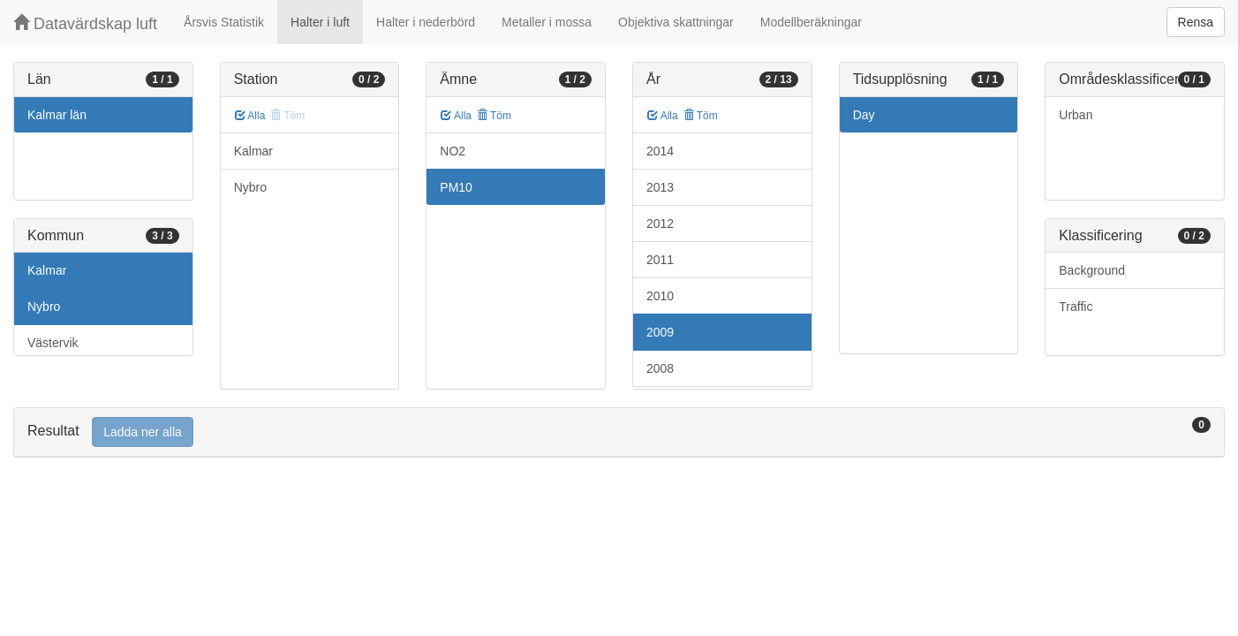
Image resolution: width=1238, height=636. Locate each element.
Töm (494, 116)
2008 (660, 368)
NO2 (452, 151)
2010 (660, 296)
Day (864, 115)
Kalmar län (57, 115)
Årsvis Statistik (224, 22)
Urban (1075, 115)
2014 (660, 151)
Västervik (53, 343)
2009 (660, 332)
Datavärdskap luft (85, 23)
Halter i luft (320, 22)
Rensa (1195, 22)
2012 (660, 223)
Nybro (43, 306)
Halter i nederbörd (425, 22)
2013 (660, 187)
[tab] (619, 432)
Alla (250, 116)
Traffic (1075, 306)
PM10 (456, 187)
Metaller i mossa (547, 22)
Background (1092, 270)
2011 (660, 260)
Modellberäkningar (811, 22)
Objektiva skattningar (676, 22)
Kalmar (46, 270)
